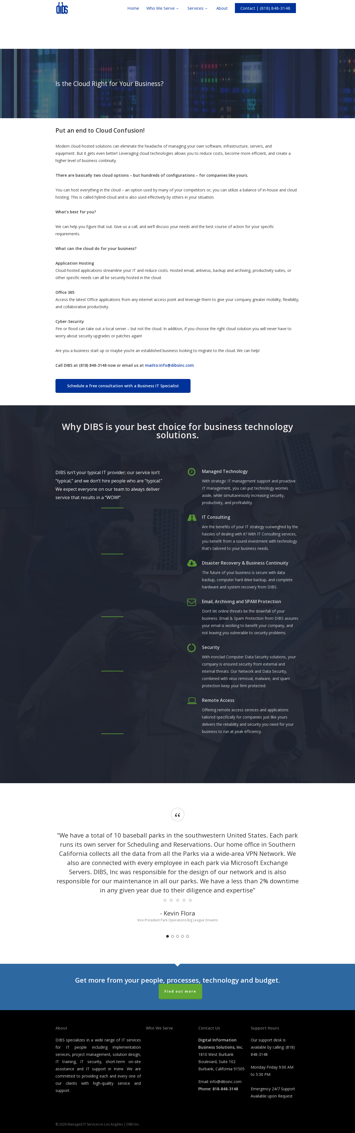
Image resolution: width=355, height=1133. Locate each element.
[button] (123, 386)
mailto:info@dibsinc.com (169, 365)
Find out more (180, 991)
